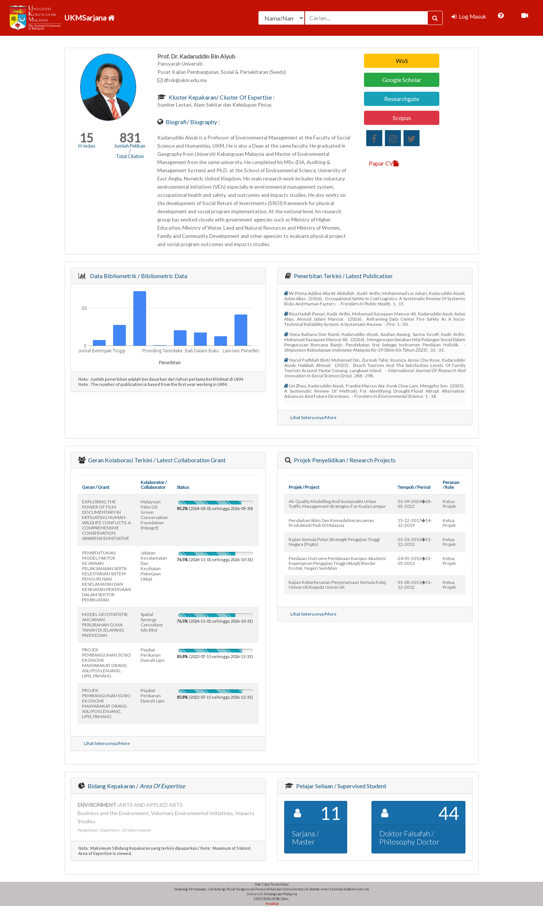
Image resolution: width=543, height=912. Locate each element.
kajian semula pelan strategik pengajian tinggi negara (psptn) (334, 542)
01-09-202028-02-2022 (415, 504)
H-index (86, 146)
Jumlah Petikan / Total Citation (129, 151)
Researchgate (401, 98)
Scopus (402, 117)
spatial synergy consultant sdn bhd (152, 622)
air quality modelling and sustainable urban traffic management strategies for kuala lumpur (337, 504)
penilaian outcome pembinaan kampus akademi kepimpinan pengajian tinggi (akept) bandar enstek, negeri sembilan (337, 563)
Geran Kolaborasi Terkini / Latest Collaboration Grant (156, 459)
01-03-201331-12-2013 (415, 542)
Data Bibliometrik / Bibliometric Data (137, 275)
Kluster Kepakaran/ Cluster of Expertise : (220, 97)
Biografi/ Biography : (192, 121)
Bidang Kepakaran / (136, 785)
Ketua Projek (449, 504)
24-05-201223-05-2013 (415, 561)
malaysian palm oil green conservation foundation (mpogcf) (154, 515)
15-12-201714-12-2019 (415, 523)
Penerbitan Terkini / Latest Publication (342, 275)
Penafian (272, 904)
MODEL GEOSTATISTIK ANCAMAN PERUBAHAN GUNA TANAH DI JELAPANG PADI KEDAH (105, 624)
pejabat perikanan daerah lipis (153, 655)
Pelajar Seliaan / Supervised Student (340, 785)
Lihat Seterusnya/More (313, 417)
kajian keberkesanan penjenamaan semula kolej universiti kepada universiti (337, 584)
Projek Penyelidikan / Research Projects (344, 459)
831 (130, 137)
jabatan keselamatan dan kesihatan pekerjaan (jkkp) (154, 566)
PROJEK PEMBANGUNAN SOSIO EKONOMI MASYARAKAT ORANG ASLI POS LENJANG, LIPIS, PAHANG (106, 663)
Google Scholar (401, 79)
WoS (402, 60)
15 (86, 137)
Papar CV (384, 163)
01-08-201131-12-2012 (415, 584)
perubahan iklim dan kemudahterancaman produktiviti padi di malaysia (331, 523)
